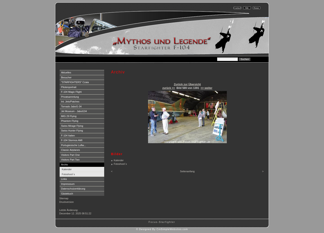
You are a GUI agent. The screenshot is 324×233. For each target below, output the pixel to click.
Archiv (64, 164)
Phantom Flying (69, 121)
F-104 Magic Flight (71, 91)
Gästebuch (67, 193)
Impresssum (68, 184)
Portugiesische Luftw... (73, 145)
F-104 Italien (68, 135)
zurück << (168, 88)
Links (64, 179)
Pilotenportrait (68, 87)
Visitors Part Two (70, 159)
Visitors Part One (70, 155)
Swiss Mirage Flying (72, 125)
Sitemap (63, 198)
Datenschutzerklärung (73, 188)
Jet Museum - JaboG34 (74, 111)
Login (63, 206)
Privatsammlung (70, 96)
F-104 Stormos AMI (72, 140)
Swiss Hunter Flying (72, 130)
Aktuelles (66, 72)
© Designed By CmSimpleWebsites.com (162, 229)
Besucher (66, 77)
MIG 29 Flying (68, 116)
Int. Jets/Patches (70, 101)
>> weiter (206, 88)
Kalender (67, 169)
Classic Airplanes (70, 150)
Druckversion (66, 202)
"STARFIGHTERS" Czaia (75, 82)
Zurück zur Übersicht (187, 84)
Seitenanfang (187, 171)
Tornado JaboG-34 (71, 106)
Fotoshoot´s (68, 174)
